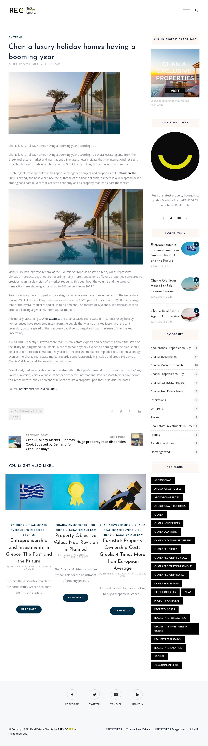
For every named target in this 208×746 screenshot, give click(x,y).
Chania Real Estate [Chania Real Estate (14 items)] (166, 583)
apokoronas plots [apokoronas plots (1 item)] (167, 497)
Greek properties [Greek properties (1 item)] (165, 592)
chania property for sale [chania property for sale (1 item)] (170, 557)
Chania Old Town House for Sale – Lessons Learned (163, 286)
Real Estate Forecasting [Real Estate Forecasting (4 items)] (170, 618)
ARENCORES (50, 319)
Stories (155, 435)
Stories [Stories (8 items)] (159, 656)
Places (155, 417)
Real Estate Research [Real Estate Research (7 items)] (167, 639)
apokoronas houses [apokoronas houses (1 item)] (167, 488)
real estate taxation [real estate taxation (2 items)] (168, 648)
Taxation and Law (82, 530)
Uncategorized (160, 452)
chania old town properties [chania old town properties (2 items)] (173, 540)
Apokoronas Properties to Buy (171, 348)
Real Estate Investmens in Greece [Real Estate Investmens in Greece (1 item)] (170, 628)
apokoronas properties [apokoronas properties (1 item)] (170, 506)
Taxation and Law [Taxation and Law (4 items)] (166, 665)
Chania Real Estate (26, 411)
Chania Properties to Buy (167, 374)
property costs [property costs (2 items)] (164, 609)
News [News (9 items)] (188, 592)
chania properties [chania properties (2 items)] (166, 549)
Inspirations (158, 400)
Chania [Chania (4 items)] (158, 514)
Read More (29, 609)
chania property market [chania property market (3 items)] (170, 575)
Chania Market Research (167, 365)
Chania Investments (71, 525)
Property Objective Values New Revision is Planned (75, 542)
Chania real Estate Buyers (167, 382)
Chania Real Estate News (167, 391)
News (15, 417)
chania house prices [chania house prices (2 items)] (167, 523)
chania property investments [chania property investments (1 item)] (173, 566)
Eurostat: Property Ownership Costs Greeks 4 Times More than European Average (122, 554)
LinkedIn (193, 729)
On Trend (15, 37)
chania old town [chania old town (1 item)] (165, 531)
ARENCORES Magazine (169, 729)
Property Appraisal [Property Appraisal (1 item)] (166, 600)
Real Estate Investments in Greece (173, 426)
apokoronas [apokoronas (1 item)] (162, 480)
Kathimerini (124, 173)
